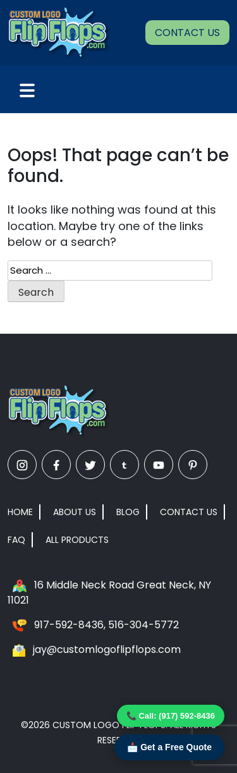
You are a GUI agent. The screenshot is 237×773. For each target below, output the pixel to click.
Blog (128, 512)
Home (20, 512)
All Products (77, 539)
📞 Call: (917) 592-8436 (170, 716)
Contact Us (187, 32)
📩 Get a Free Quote (169, 747)
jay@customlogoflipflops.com (107, 649)
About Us (74, 512)
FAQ (16, 539)
